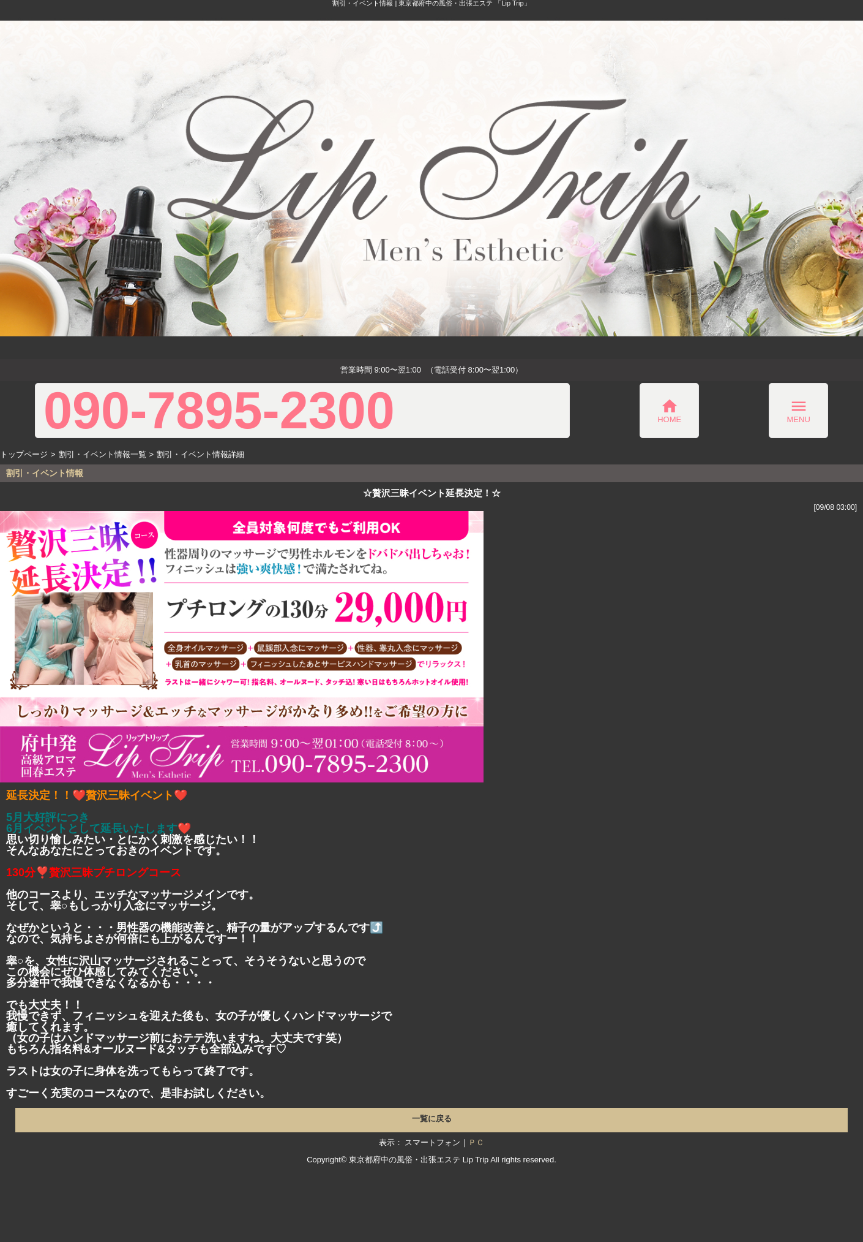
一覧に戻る (432, 1118)
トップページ (24, 454)
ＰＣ (476, 1142)
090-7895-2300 (219, 411)
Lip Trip (476, 1159)
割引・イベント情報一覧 (102, 454)
